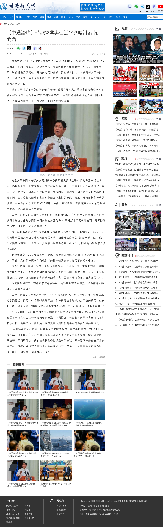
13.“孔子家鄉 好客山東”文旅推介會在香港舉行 (137, 325)
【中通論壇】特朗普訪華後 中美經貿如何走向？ (138, 196)
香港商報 (28, 514)
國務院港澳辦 (12, 506)
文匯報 (27, 506)
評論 (78, 17)
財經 (49, 17)
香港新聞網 (61, 510)
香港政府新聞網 (13, 518)
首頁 (5, 24)
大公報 (27, 510)
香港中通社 (61, 506)
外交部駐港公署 (13, 514)
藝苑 (111, 17)
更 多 (158, 29)
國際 (42, 17)
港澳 (11, 17)
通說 (85, 17)
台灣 (27, 17)
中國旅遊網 (29, 518)
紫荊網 (9, 522)
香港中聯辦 (11, 510)
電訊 (70, 17)
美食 (125, 17)
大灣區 (19, 17)
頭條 (3, 17)
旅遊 (118, 17)
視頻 (56, 17)
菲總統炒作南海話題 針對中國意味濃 (89, 392)
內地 (34, 17)
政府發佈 (94, 17)
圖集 (63, 17)
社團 (104, 17)
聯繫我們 (60, 514)
